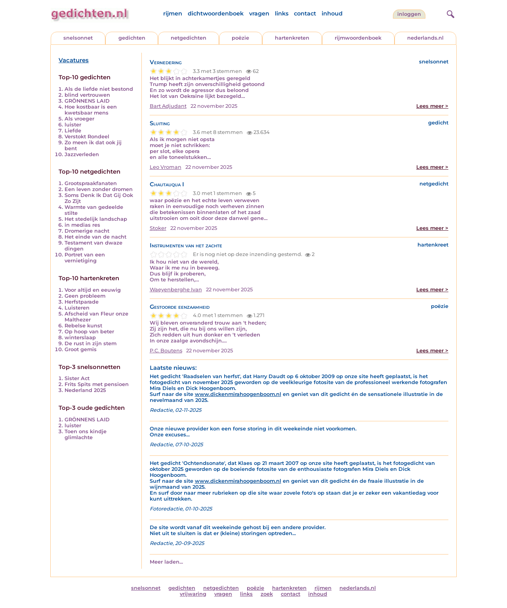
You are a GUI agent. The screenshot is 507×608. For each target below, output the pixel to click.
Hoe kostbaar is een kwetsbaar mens (91, 110)
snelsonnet (78, 38)
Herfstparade (82, 302)
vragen (259, 13)
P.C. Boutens (166, 351)
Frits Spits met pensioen (97, 384)
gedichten (131, 38)
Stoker (158, 228)
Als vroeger (79, 119)
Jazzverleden (82, 154)
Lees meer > (432, 106)
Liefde (73, 131)
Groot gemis (81, 349)
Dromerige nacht (87, 231)
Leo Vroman (165, 167)
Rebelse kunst (83, 326)
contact (305, 13)
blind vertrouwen (87, 95)
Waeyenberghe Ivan (176, 290)
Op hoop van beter (89, 332)
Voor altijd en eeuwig (93, 290)
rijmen (172, 13)
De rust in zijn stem (90, 343)
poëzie (240, 38)
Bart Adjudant (168, 106)
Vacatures (74, 60)
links (281, 13)
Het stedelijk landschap (96, 219)
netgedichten (188, 38)
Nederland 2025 (85, 390)
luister (73, 125)
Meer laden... (166, 562)
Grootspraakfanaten (91, 183)
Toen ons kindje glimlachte (86, 434)
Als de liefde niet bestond (99, 89)
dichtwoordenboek (216, 13)
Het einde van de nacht (95, 237)
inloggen (409, 14)
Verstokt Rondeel (87, 137)
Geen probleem (85, 296)
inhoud (332, 13)
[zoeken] (449, 13)
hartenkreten (292, 38)
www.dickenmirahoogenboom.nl (238, 394)
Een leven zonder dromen (99, 189)
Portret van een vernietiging (85, 258)
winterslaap (80, 337)
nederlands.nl (425, 38)
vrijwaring (193, 594)
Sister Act (77, 378)
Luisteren (77, 308)
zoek (267, 594)
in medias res (82, 225)
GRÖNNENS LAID (87, 101)
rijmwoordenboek (358, 38)
